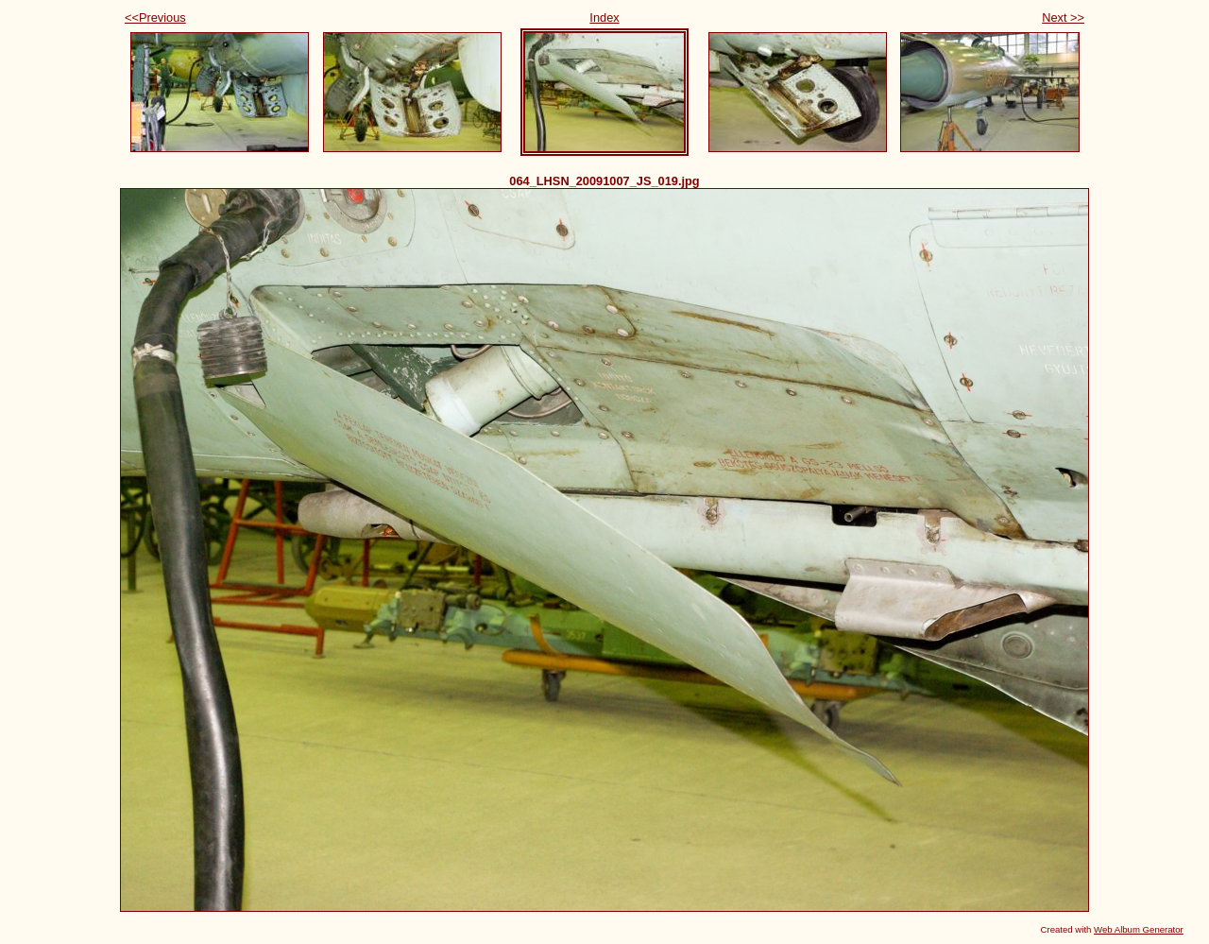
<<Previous (155, 17)
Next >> (1063, 17)
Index (604, 17)
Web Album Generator (1138, 929)
